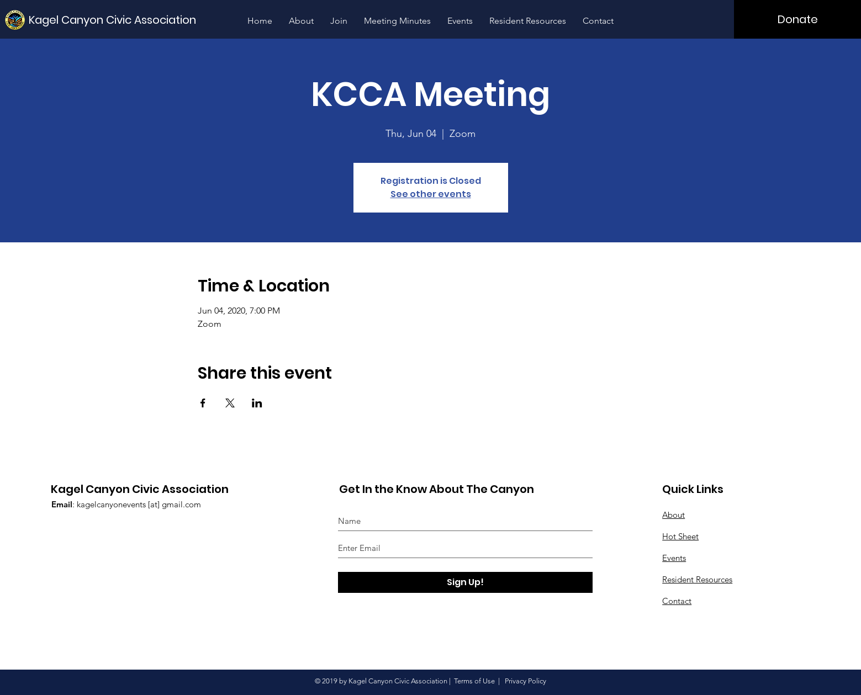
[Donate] (797, 19)
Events (674, 558)
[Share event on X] (230, 403)
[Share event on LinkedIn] (257, 403)
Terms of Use (474, 681)
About (673, 515)
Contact (676, 601)
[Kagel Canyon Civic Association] (115, 20)
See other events (430, 194)
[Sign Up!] (465, 582)
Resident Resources (697, 579)
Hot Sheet (680, 536)
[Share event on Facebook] (203, 403)
